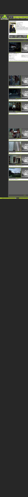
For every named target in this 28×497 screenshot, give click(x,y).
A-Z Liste (14, 18)
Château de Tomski (13, 179)
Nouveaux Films (22, 18)
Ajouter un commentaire (21, 60)
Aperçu (11, 18)
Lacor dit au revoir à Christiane (16, 166)
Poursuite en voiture (13, 99)
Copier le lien (11, 60)
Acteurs (23, 17)
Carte (19, 17)
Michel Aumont (22, 28)
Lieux (15, 17)
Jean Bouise (18, 28)
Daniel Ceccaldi (20, 29)
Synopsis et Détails (11, 36)
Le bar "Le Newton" (13, 53)
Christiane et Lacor (13, 139)
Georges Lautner (22, 26)
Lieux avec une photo (24, 36)
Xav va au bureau (13, 113)
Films (11, 17)
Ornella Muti (23, 27)
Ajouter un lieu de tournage (21, 33)
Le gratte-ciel (12, 152)
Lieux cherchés (20, 36)
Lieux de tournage (15, 36)
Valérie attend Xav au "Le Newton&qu (17, 86)
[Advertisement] (14, 7)
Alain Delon (20, 27)
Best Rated (17, 18)
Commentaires (16, 60)
